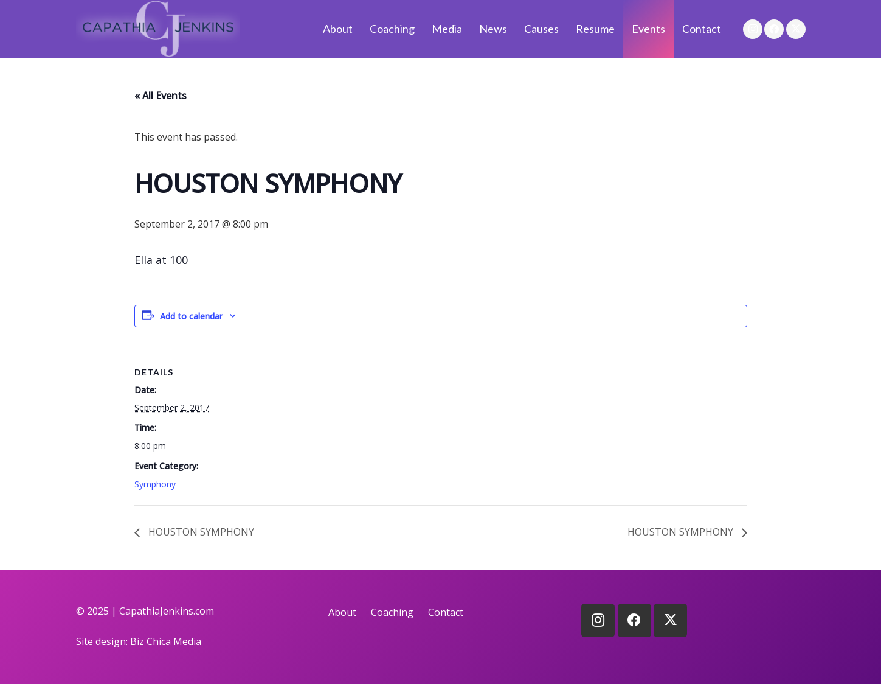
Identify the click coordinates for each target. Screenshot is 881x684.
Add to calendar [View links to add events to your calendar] (191, 316)
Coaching (392, 612)
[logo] (158, 29)
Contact (445, 612)
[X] (796, 29)
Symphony (155, 484)
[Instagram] (752, 29)
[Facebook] (774, 29)
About (342, 612)
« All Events (160, 95)
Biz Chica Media (165, 641)
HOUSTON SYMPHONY (200, 532)
